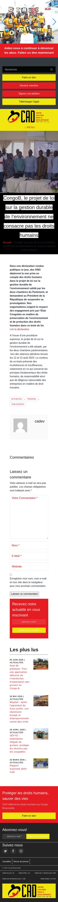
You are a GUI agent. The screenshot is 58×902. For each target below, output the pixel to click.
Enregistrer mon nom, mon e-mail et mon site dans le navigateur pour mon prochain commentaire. (28, 582)
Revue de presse (20, 861)
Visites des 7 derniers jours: (44, 873)
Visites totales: (45, 879)
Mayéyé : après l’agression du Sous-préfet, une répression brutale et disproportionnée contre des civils (19, 712)
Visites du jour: (7, 873)
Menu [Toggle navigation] (30, 127)
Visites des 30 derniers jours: (12, 879)
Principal (31, 399)
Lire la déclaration (19, 329)
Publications (17, 404)
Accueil (7, 242)
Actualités (16, 399)
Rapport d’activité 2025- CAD (18, 768)
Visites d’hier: (23, 873)
